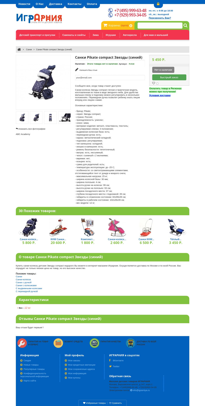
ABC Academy (23, 134)
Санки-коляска (23, 279)
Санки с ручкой (23, 282)
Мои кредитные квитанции (80, 364)
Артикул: (123, 64)
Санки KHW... (146, 239)
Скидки (25, 360)
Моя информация (75, 373)
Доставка (55, 4)
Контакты (74, 4)
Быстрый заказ (169, 77)
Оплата (92, 4)
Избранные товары (94, 403)
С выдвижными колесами (29, 288)
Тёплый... (175, 239)
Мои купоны (72, 377)
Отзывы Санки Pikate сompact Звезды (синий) (60, 318)
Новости (24, 4)
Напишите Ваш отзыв (86, 69)
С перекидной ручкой (27, 291)
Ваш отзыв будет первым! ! (30, 327)
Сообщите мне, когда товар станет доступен (98, 85)
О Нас (40, 4)
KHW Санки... (58, 239)
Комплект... (87, 239)
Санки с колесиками (26, 285)
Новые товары (29, 364)
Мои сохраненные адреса (80, 368)
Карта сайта (28, 380)
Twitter (114, 367)
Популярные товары (32, 368)
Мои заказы (72, 360)
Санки (29, 49)
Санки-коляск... (29, 239)
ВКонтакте (116, 361)
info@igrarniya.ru (140, 390)
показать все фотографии (32, 129)
